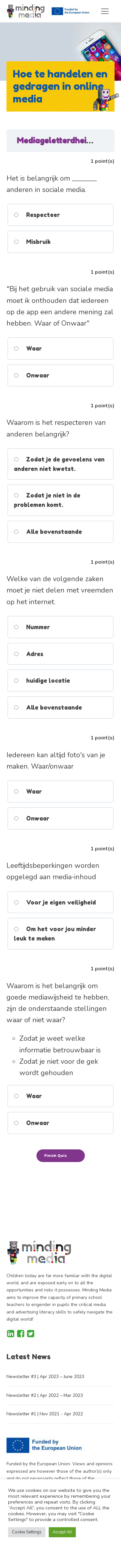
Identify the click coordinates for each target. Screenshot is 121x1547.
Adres (28, 653)
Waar (28, 348)
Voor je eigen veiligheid (55, 902)
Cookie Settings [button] (27, 1532)
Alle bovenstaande (48, 531)
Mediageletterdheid (55, 140)
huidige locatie (42, 680)
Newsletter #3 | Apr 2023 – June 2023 (45, 1376)
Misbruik (32, 241)
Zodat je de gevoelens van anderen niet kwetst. (59, 464)
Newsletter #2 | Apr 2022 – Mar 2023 (44, 1395)
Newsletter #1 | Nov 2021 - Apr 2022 (44, 1414)
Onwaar (31, 375)
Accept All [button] (62, 1532)
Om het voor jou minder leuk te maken (55, 933)
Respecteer (37, 214)
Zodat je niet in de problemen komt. (47, 500)
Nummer (32, 626)
